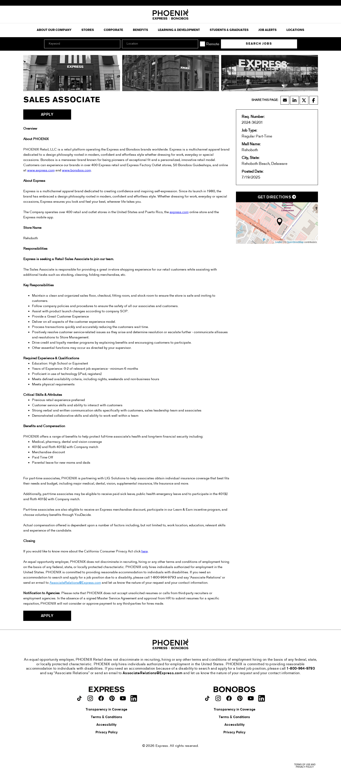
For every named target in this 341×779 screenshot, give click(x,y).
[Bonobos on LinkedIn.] (261, 698)
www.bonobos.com (76, 170)
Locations (295, 30)
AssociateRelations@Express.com (75, 582)
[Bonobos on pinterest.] (240, 698)
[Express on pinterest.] (112, 698)
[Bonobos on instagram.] (218, 698)
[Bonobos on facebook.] (229, 698)
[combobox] (160, 44)
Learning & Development (179, 30)
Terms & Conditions (106, 717)
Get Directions (277, 197)
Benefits (140, 30)
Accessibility (106, 724)
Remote (212, 44)
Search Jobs (259, 44)
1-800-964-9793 (301, 669)
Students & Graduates (229, 30)
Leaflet (278, 242)
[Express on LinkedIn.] (133, 698)
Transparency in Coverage (106, 709)
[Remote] (202, 44)
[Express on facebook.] (101, 698)
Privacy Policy (106, 732)
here (144, 551)
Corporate (113, 30)
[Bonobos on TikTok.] (207, 698)
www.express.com (41, 170)
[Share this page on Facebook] (313, 100)
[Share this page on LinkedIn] (294, 100)
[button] (194, 44)
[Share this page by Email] (285, 100)
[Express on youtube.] (123, 698)
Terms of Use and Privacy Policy (304, 765)
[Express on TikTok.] (79, 698)
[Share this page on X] (304, 100)
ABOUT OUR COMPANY (54, 30)
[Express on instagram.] (90, 698)
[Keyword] (82, 44)
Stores (87, 30)
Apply (47, 115)
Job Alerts (267, 30)
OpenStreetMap (295, 242)
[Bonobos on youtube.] (250, 698)
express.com (179, 212)
